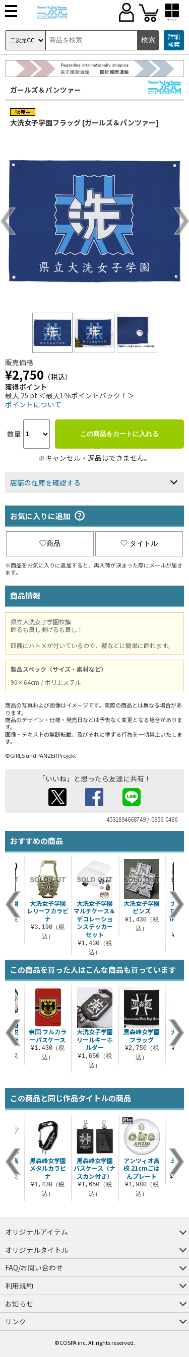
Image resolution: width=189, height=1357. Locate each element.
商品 (49, 543)
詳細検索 (174, 40)
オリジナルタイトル (37, 1250)
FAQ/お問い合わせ (34, 1267)
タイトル (139, 543)
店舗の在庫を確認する (45, 482)
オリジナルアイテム (36, 1232)
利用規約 (19, 1285)
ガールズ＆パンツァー (45, 90)
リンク (15, 1321)
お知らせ (19, 1304)
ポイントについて (33, 404)
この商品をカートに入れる (119, 434)
